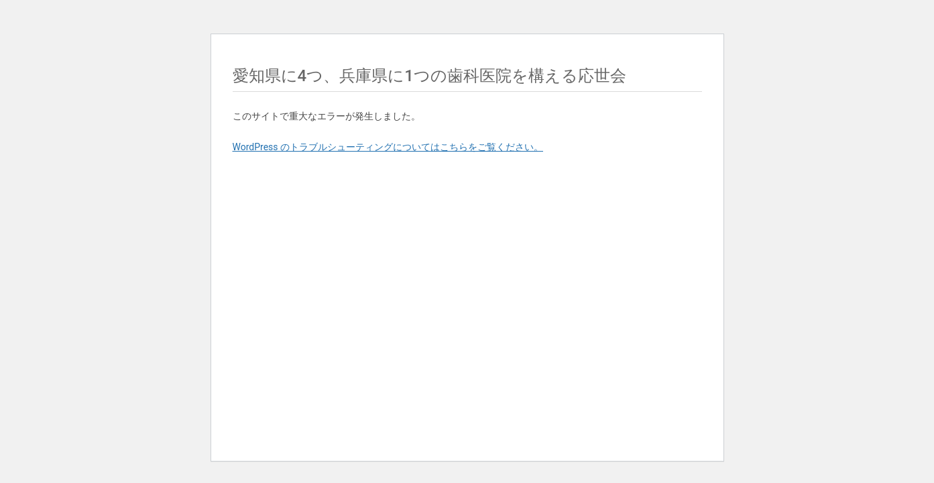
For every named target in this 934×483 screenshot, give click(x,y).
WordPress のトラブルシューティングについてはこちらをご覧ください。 (388, 147)
